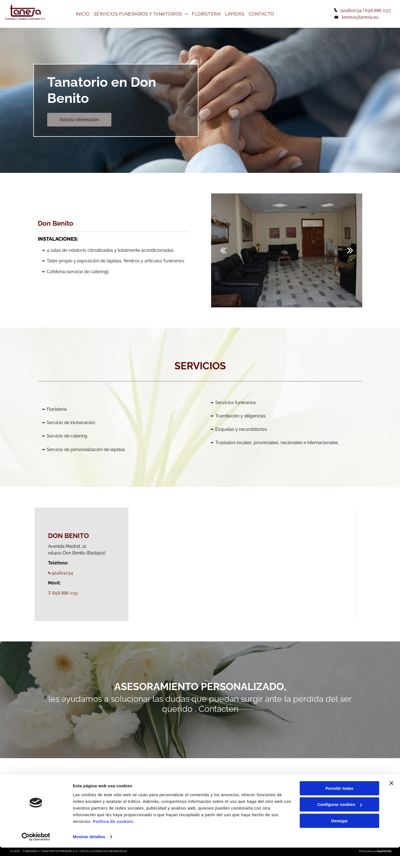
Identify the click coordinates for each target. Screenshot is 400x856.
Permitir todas (340, 796)
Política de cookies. (113, 829)
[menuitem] (83, 14)
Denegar (339, 829)
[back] (223, 250)
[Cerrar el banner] (391, 791)
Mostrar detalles (89, 845)
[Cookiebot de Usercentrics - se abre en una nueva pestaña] (36, 845)
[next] (350, 250)
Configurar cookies (339, 813)
